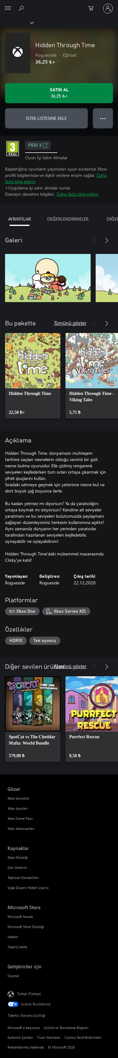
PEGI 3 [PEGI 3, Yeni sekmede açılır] (38, 145)
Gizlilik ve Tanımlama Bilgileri (66, 1028)
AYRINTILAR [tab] (19, 219)
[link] (32, 376)
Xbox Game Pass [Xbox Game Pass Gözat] (20, 818)
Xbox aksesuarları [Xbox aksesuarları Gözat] (21, 828)
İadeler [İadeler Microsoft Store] (13, 937)
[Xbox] (16, 22)
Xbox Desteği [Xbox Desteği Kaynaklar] (18, 857)
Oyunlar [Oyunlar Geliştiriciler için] (14, 976)
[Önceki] (94, 240)
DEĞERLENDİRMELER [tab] (67, 219)
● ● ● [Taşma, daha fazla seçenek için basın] (103, 118)
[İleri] (106, 240)
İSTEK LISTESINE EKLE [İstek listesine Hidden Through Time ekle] (46, 118)
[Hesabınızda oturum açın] (107, 8)
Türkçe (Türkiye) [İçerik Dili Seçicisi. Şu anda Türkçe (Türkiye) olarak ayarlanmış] (29, 994)
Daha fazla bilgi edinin (77, 194)
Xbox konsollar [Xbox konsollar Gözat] (19, 798)
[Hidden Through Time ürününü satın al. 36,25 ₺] (59, 93)
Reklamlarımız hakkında (26, 1047)
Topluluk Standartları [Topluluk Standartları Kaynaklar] (23, 877)
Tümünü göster (70, 322)
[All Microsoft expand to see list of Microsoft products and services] (7, 8)
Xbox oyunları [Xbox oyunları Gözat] (18, 808)
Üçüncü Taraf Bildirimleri (83, 1037)
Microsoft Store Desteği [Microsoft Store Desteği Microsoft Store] (26, 927)
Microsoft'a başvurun (24, 1028)
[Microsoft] (59, 4)
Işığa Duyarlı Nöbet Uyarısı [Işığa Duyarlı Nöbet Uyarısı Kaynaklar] (28, 888)
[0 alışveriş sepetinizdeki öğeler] (92, 8)
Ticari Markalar (48, 1037)
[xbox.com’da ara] (22, 8)
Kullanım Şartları (20, 1037)
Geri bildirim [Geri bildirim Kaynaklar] (17, 867)
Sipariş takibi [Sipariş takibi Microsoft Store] (17, 947)
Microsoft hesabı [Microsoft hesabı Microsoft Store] (20, 916)
